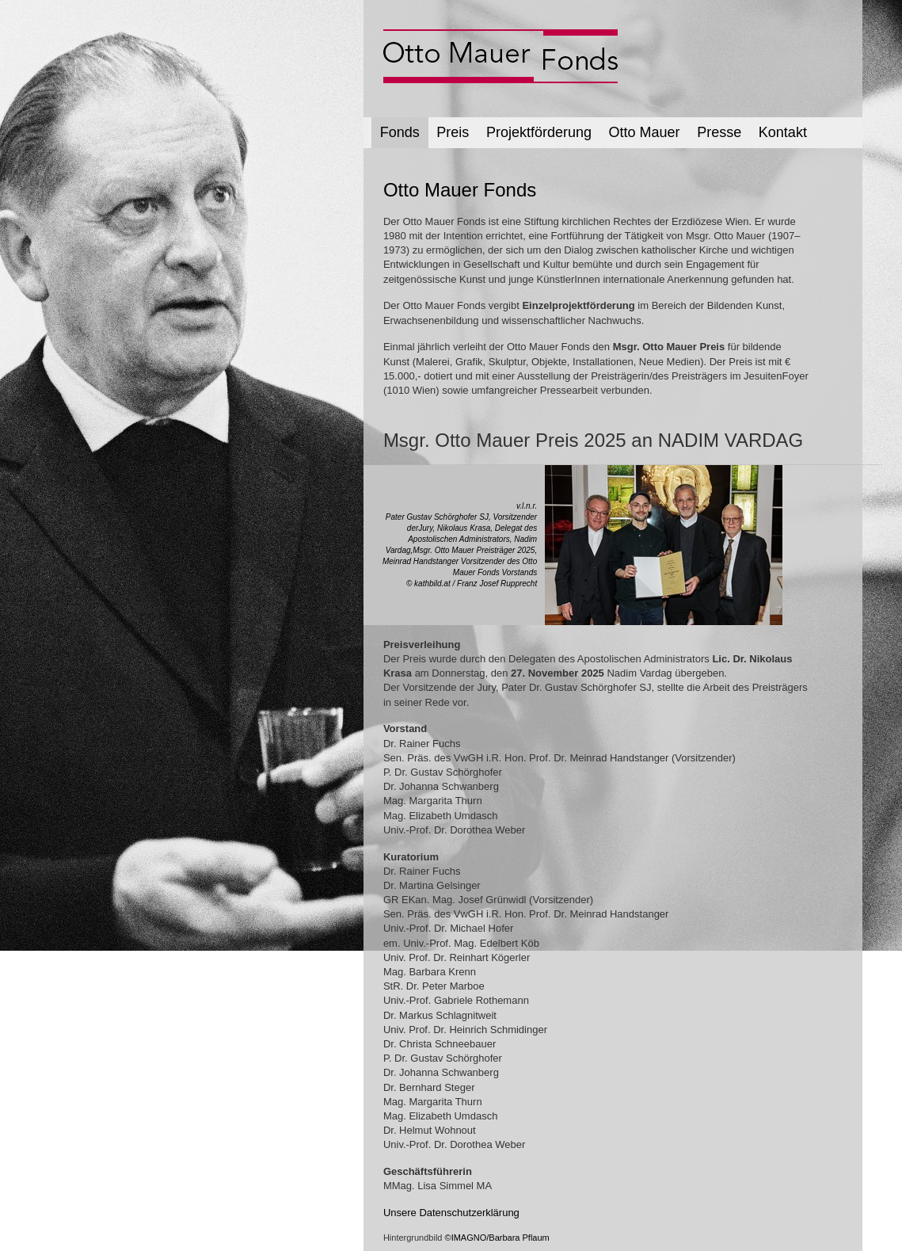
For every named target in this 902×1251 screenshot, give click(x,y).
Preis (452, 132)
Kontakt (783, 132)
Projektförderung (539, 132)
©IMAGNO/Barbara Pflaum (497, 1237)
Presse (719, 132)
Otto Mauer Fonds (459, 189)
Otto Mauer (644, 132)
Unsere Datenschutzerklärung (451, 1213)
